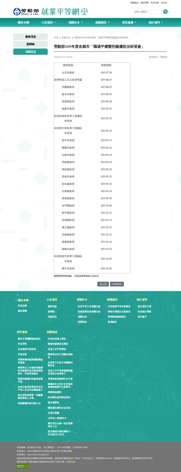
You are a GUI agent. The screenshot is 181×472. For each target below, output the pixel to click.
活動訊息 (66, 37)
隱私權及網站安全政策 (59, 407)
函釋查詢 (82, 321)
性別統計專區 (144, 311)
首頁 (56, 37)
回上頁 (103, 284)
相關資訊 (112, 299)
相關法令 (82, 299)
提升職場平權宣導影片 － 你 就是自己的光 (60, 433)
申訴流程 (22, 354)
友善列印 (116, 284)
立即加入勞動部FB (57, 418)
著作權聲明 (53, 402)
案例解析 (112, 321)
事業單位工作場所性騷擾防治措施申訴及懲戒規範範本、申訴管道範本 (30, 370)
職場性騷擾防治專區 (58, 343)
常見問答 (22, 343)
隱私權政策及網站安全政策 (41, 461)
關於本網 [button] (23, 22)
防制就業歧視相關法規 (89, 311)
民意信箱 (155, 2)
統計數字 (142, 316)
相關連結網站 (54, 392)
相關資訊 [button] (101, 22)
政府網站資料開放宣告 (59, 397)
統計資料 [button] (155, 22)
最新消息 (52, 306)
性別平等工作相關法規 (89, 306)
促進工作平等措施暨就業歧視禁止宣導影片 (60, 372)
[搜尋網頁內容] (165, 11)
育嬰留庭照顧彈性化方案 (60, 378)
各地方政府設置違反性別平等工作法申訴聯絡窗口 (30, 388)
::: (128, 1)
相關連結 (134, 2)
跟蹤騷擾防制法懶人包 (29, 403)
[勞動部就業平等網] (51, 11)
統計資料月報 (144, 306)
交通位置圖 (53, 412)
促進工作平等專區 (57, 349)
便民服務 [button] (128, 22)
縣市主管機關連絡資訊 (29, 338)
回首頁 (164, 2)
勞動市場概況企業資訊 (119, 311)
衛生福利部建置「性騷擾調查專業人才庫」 (30, 396)
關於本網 (23, 300)
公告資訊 (52, 299)
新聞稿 (51, 311)
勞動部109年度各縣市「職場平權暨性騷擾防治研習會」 (102, 37)
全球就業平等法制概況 (119, 306)
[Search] (147, 11)
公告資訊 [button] (48, 22)
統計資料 (142, 299)
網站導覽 (144, 2)
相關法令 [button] (74, 22)
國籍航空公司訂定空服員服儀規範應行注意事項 (60, 385)
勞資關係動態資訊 (117, 316)
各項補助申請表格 (27, 349)
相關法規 (82, 316)
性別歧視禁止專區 (57, 338)
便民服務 (22, 331)
